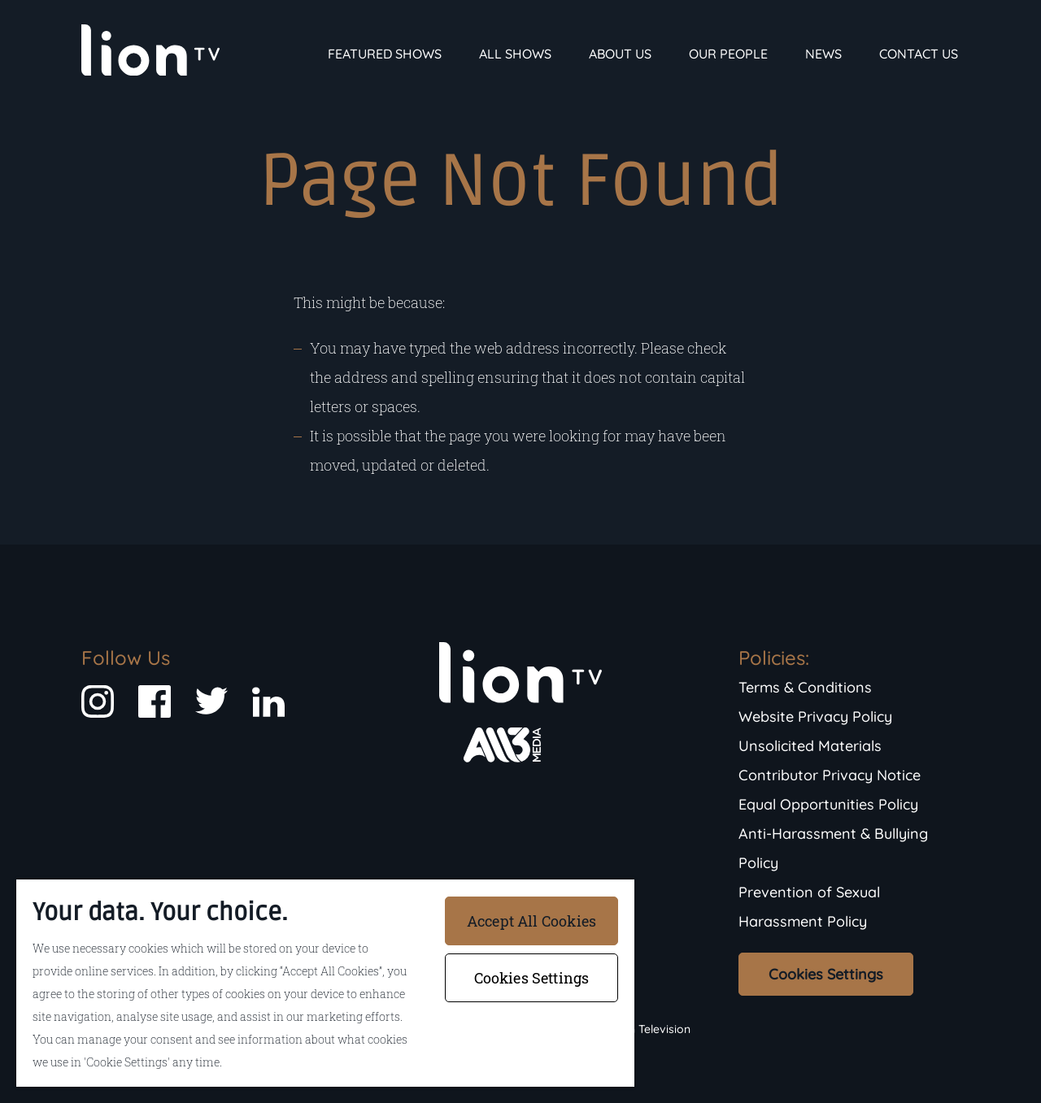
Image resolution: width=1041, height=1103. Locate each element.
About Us (620, 54)
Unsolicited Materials (810, 745)
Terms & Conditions (805, 687)
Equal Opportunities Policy (828, 804)
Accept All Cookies (531, 921)
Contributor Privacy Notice (829, 775)
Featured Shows (385, 54)
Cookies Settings (826, 974)
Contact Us (918, 54)
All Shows (515, 54)
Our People (728, 54)
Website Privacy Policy (815, 716)
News (823, 54)
